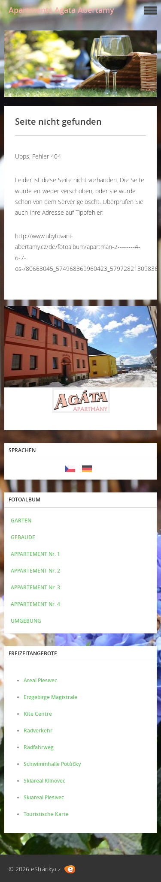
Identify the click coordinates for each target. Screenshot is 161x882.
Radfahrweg (39, 747)
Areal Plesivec (40, 680)
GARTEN (21, 520)
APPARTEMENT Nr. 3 (35, 587)
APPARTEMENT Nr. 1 (35, 554)
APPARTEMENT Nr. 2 (35, 570)
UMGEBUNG (26, 620)
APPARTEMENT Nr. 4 (35, 604)
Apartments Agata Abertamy (61, 10)
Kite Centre (38, 713)
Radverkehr (38, 730)
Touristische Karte (46, 814)
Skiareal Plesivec (44, 797)
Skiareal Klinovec (44, 780)
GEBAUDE (23, 537)
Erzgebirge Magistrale (50, 697)
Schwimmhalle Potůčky (52, 764)
